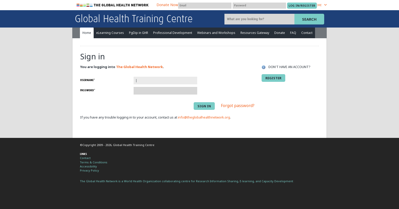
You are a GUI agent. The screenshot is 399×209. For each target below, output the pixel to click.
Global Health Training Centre (134, 19)
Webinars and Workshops (216, 33)
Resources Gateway (254, 33)
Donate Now (167, 4)
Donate (279, 33)
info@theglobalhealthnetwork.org (204, 117)
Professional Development (172, 33)
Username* (87, 80)
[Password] (259, 6)
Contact (306, 33)
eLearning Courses (110, 33)
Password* (87, 90)
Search (309, 19)
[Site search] (260, 19)
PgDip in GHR (138, 33)
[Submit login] (302, 6)
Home (86, 33)
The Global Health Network (112, 5)
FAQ (293, 33)
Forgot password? (237, 106)
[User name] (205, 6)
